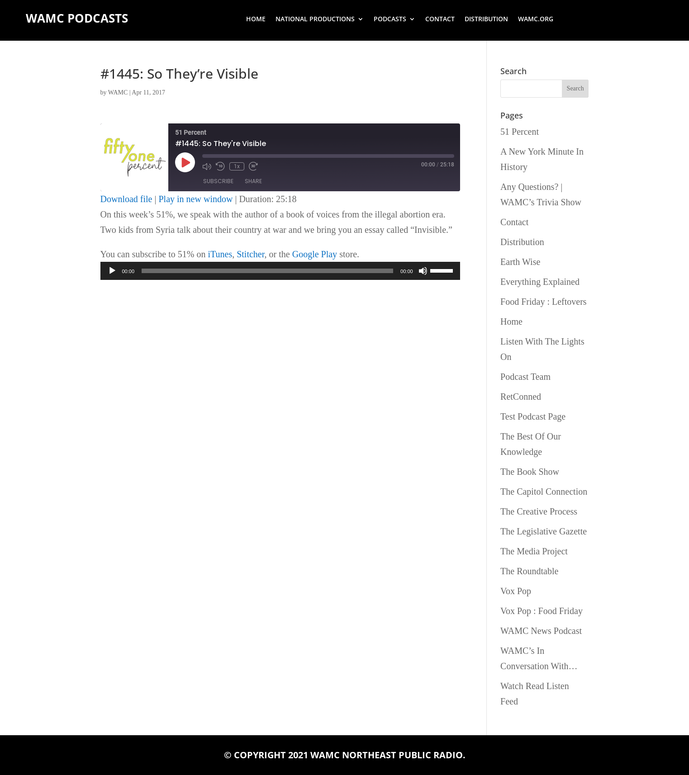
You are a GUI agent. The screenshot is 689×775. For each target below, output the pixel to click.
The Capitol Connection (543, 491)
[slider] (267, 271)
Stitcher (250, 254)
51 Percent (519, 132)
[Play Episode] (185, 162)
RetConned (520, 397)
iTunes (220, 254)
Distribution (486, 19)
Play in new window (196, 199)
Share (253, 181)
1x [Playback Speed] (237, 166)
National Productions (315, 19)
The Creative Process (538, 511)
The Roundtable (529, 571)
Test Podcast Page (532, 416)
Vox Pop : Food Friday (541, 611)
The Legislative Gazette (543, 531)
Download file (126, 199)
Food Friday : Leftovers (543, 302)
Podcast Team (525, 377)
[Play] (112, 270)
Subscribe (218, 181)
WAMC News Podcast (541, 631)
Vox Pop (515, 591)
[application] (280, 271)
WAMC (118, 92)
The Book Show (529, 472)
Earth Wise (520, 262)
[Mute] (423, 270)
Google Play (314, 254)
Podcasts (390, 19)
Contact (440, 19)
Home (256, 19)
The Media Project (534, 551)
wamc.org (535, 19)
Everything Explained (540, 282)
